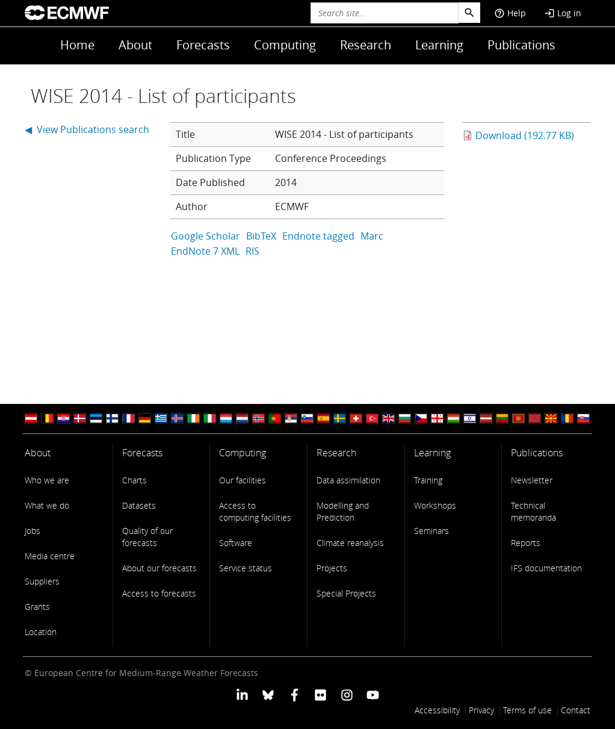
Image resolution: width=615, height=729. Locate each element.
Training (428, 480)
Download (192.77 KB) (524, 135)
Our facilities (242, 480)
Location (41, 631)
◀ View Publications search (87, 129)
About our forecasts (159, 568)
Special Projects (346, 593)
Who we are (47, 480)
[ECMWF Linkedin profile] (242, 693)
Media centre (50, 556)
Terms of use (527, 710)
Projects (332, 568)
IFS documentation (546, 568)
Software (235, 542)
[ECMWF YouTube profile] (373, 693)
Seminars (431, 530)
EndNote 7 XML (205, 251)
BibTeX (261, 236)
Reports (525, 542)
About (135, 45)
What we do (47, 505)
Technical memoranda (533, 511)
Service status (245, 568)
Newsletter (531, 480)
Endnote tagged (318, 236)
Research (365, 45)
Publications (521, 45)
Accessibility (437, 710)
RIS (252, 251)
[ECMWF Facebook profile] (295, 693)
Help (510, 13)
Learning (439, 45)
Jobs (32, 530)
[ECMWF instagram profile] (346, 693)
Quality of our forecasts (147, 536)
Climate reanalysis (350, 542)
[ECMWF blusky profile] (268, 693)
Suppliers (42, 581)
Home (77, 45)
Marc (371, 236)
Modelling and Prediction (343, 511)
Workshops (435, 505)
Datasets (139, 505)
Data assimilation (348, 480)
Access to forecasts (159, 593)
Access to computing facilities (255, 511)
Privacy (481, 710)
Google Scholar (205, 236)
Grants (37, 606)
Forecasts (203, 45)
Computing (285, 45)
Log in (562, 13)
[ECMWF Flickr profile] (320, 693)
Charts (134, 480)
